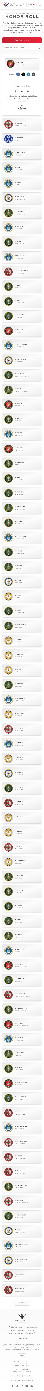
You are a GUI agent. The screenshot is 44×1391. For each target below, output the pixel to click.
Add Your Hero (22, 40)
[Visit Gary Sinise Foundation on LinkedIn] (31, 1385)
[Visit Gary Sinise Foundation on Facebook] (12, 1385)
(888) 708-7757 (25, 1371)
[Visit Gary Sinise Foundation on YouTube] (26, 1386)
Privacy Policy (16, 1376)
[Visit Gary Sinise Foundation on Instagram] (22, 1385)
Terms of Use (28, 1376)
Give (31, 5)
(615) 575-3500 (22, 1369)
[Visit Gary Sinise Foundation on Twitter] (17, 1385)
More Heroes (22, 1303)
